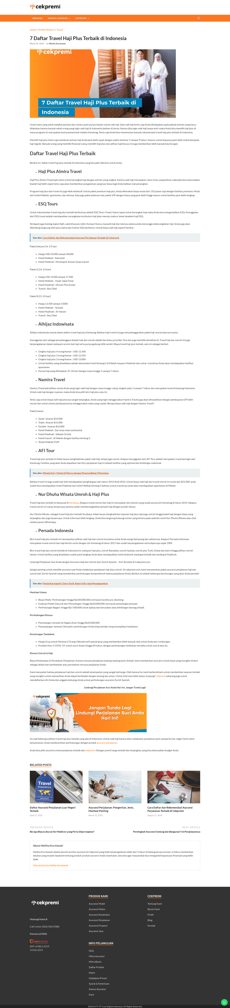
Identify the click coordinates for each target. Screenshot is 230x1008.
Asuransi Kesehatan (99, 914)
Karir (91, 994)
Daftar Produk (96, 967)
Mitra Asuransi (97, 956)
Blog (150, 920)
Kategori (81, 18)
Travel (59, 29)
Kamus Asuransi (97, 989)
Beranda (37, 18)
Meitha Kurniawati (57, 43)
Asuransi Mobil (97, 903)
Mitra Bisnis (95, 961)
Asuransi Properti (98, 925)
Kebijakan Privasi (98, 978)
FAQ (91, 950)
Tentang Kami (155, 903)
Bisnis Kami (154, 909)
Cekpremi (160, 675)
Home (33, 29)
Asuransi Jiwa (96, 931)
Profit (151, 914)
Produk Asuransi (58, 18)
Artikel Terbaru (46, 29)
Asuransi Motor (97, 909)
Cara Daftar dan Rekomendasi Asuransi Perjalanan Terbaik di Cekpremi (170, 809)
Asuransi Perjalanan (99, 920)
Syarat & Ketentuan (99, 983)
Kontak (151, 925)
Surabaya (74, 502)
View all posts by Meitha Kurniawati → (52, 865)
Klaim (92, 972)
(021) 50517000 (50, 926)
